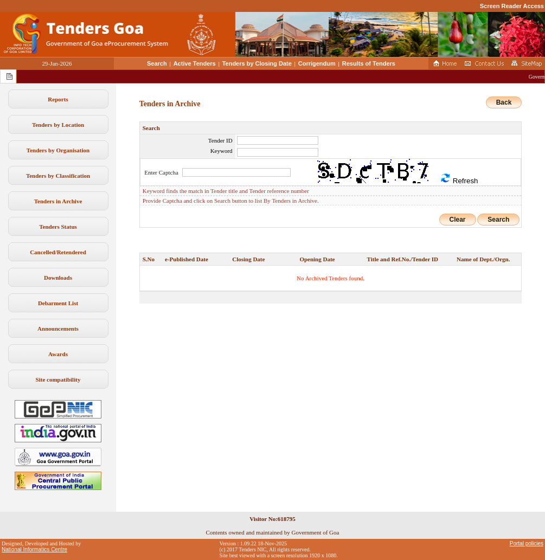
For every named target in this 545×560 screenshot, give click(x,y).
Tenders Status (58, 226)
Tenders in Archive (58, 201)
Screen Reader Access (512, 6)
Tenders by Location (58, 124)
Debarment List (58, 303)
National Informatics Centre (34, 549)
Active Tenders (195, 63)
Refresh (459, 178)
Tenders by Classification (58, 175)
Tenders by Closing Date (257, 63)
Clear (458, 219)
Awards (58, 354)
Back (504, 102)
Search (157, 63)
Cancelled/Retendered (58, 252)
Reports (58, 99)
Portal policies (526, 543)
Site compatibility (58, 379)
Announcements (58, 328)
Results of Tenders (368, 63)
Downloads (58, 277)
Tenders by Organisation (58, 150)
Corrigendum (317, 63)
